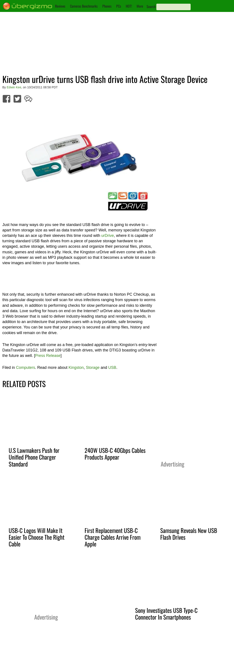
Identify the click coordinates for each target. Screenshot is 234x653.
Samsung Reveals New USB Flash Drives (188, 533)
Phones (106, 6)
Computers (25, 367)
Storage (93, 367)
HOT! (129, 6)
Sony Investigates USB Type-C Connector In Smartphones (166, 613)
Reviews (60, 6)
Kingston (76, 367)
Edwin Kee (14, 87)
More (140, 6)
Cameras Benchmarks (84, 6)
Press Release (48, 355)
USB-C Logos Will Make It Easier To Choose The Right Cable (36, 537)
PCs (118, 6)
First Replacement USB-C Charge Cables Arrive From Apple (113, 537)
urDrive (107, 235)
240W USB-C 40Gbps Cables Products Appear (115, 453)
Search (151, 6)
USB (112, 367)
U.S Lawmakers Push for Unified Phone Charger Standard (34, 457)
